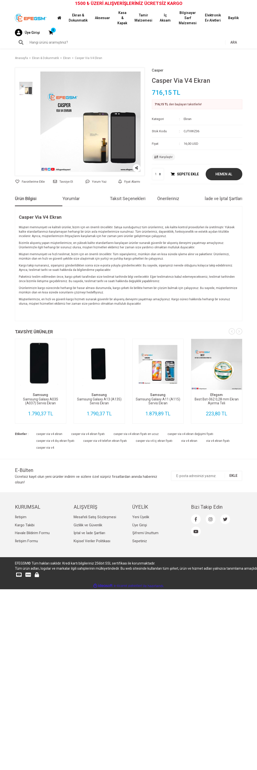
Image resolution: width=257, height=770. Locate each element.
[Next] (239, 368)
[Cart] (51, 32)
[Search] (128, 42)
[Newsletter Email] (206, 512)
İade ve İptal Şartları (223, 235)
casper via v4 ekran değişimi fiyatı (190, 470)
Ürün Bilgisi (25, 235)
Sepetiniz (139, 577)
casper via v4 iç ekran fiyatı (154, 477)
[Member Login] (27, 32)
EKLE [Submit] (233, 512)
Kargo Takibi (24, 561)
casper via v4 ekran (49, 470)
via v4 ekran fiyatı (218, 477)
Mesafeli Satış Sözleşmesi (95, 553)
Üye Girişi (139, 561)
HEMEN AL (223, 174)
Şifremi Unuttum (145, 569)
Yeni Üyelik (140, 553)
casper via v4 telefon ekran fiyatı (105, 477)
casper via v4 (45, 484)
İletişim (20, 553)
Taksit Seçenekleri (127, 235)
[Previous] (232, 368)
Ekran (187, 119)
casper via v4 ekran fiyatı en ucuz (136, 470)
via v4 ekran (189, 477)
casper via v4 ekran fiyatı (88, 470)
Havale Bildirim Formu (32, 569)
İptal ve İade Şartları (89, 569)
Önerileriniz (168, 235)
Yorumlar (71, 235)
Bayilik (233, 18)
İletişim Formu (26, 577)
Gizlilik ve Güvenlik (88, 561)
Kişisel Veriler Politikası (92, 577)
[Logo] (31, 17)
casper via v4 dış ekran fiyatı (55, 477)
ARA (233, 42)
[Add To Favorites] (30, 218)
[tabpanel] (40, 418)
